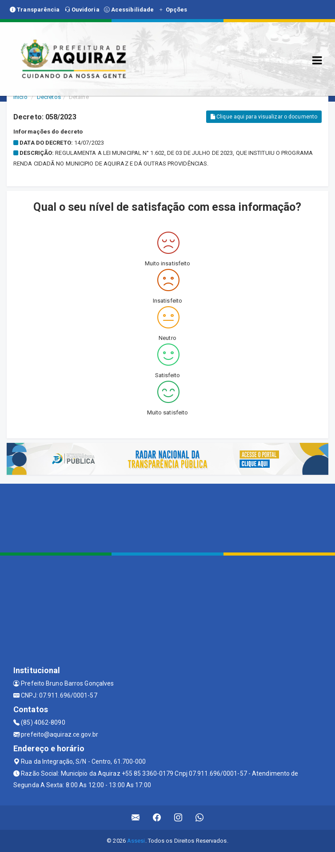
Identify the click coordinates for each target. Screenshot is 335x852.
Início (20, 97)
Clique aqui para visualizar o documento (264, 117)
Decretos (49, 97)
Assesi (136, 840)
